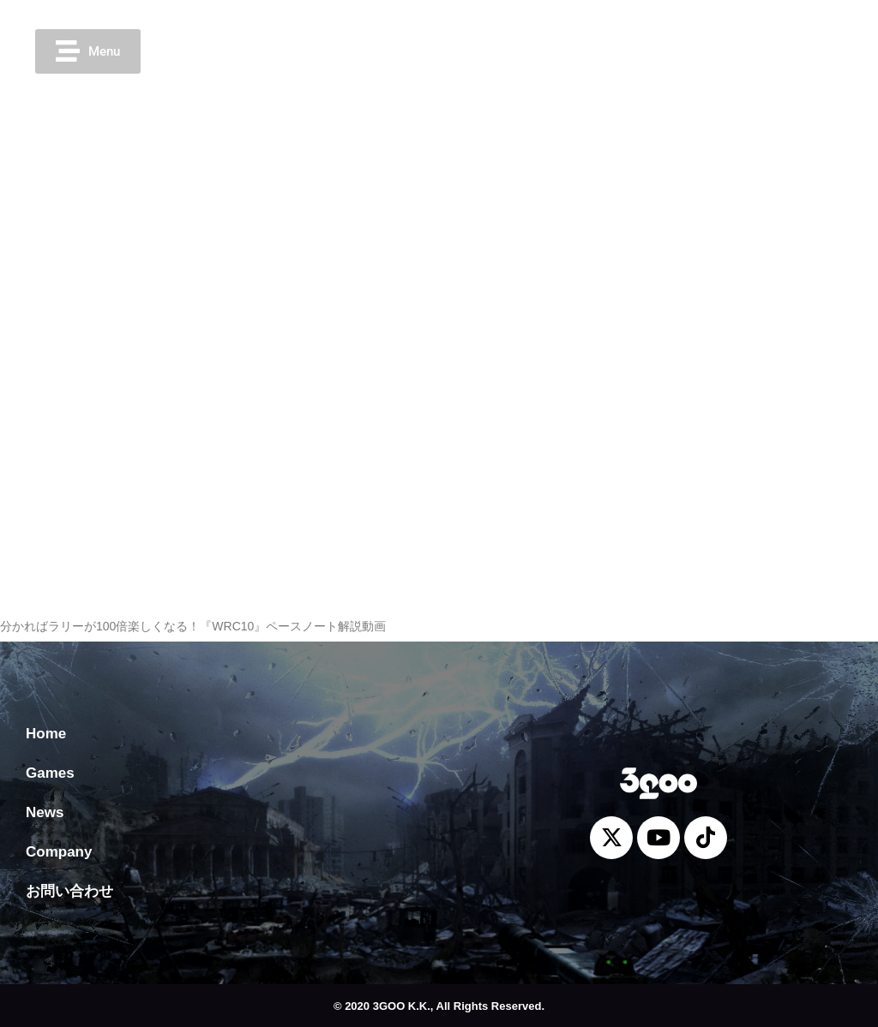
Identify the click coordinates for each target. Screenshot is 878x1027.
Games (50, 773)
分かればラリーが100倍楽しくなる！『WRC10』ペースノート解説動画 (193, 626)
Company (59, 852)
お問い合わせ (69, 891)
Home (46, 733)
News (44, 812)
